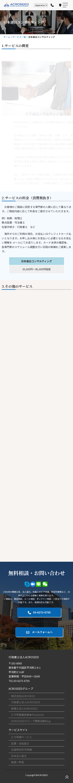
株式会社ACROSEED (23, 696)
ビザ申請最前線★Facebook (27, 714)
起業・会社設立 (20, 743)
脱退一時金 (17, 762)
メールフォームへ (39, 632)
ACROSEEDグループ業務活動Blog (31, 721)
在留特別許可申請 (21, 749)
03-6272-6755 (39, 612)
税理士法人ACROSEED (24, 708)
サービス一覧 (19, 37)
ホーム (6, 37)
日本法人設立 (19, 756)
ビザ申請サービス (21, 737)
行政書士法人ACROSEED (25, 702)
